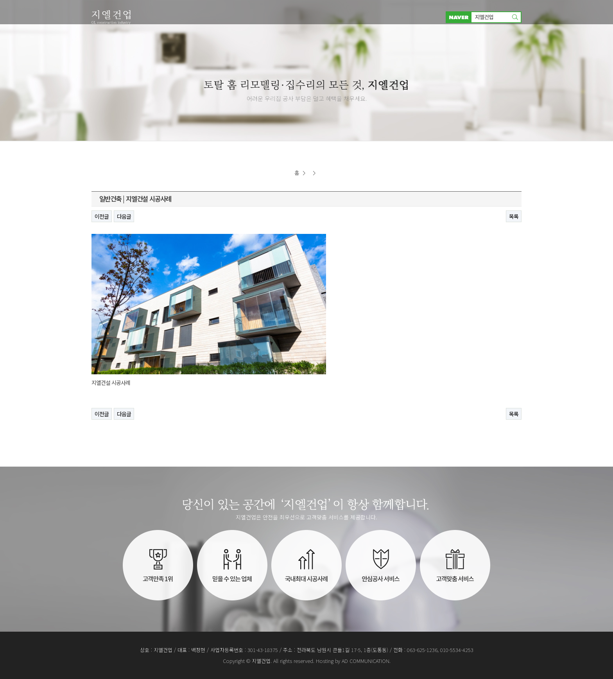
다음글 (124, 216)
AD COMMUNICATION (365, 661)
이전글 (102, 216)
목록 (513, 216)
